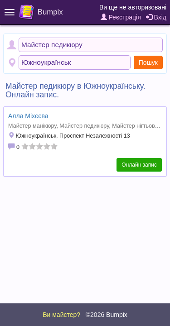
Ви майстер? (61, 314)
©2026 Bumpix (106, 314)
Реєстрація (121, 17)
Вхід (156, 17)
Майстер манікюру (32, 126)
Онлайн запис (139, 165)
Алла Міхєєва (28, 116)
